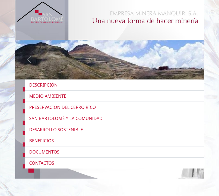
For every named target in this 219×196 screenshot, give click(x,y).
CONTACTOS (41, 163)
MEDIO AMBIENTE (47, 96)
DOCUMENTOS (44, 152)
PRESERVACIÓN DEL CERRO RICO (62, 107)
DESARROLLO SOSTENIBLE (56, 130)
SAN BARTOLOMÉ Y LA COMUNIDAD (66, 118)
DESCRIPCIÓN (43, 85)
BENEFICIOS (41, 141)
